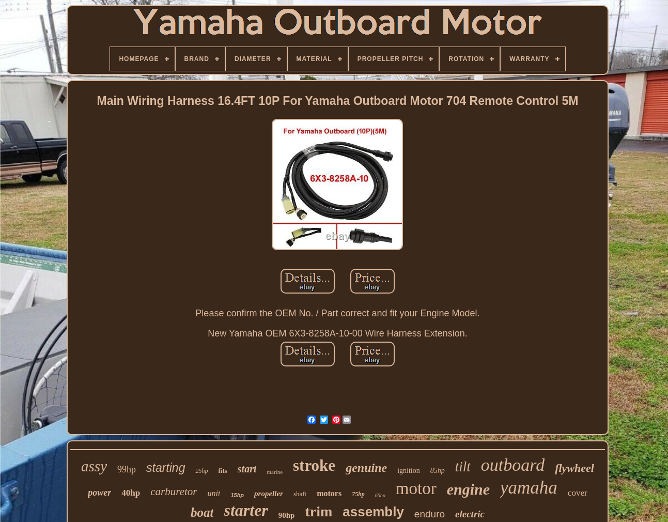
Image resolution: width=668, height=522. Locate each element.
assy (94, 466)
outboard (513, 464)
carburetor (173, 491)
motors (329, 493)
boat (202, 512)
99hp (126, 469)
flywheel (574, 468)
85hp (437, 470)
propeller (268, 493)
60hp (380, 495)
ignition (408, 470)
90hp (286, 515)
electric (470, 514)
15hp (237, 495)
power (99, 492)
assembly (373, 511)
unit (214, 493)
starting (165, 467)
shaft (299, 494)
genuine (366, 467)
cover (577, 493)
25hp (201, 470)
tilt (463, 466)
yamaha (528, 488)
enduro (429, 514)
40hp (130, 493)
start (247, 468)
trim (318, 511)
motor (416, 488)
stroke (314, 465)
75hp (358, 494)
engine (468, 489)
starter (246, 510)
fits (222, 470)
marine (275, 472)
